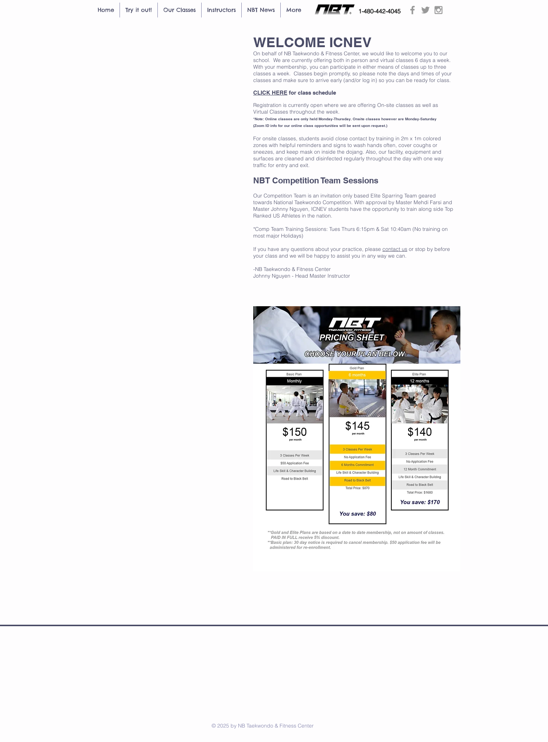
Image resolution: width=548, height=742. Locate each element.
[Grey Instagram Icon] (438, 10)
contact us (394, 249)
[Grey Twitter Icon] (425, 10)
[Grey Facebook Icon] (412, 10)
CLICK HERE (270, 92)
